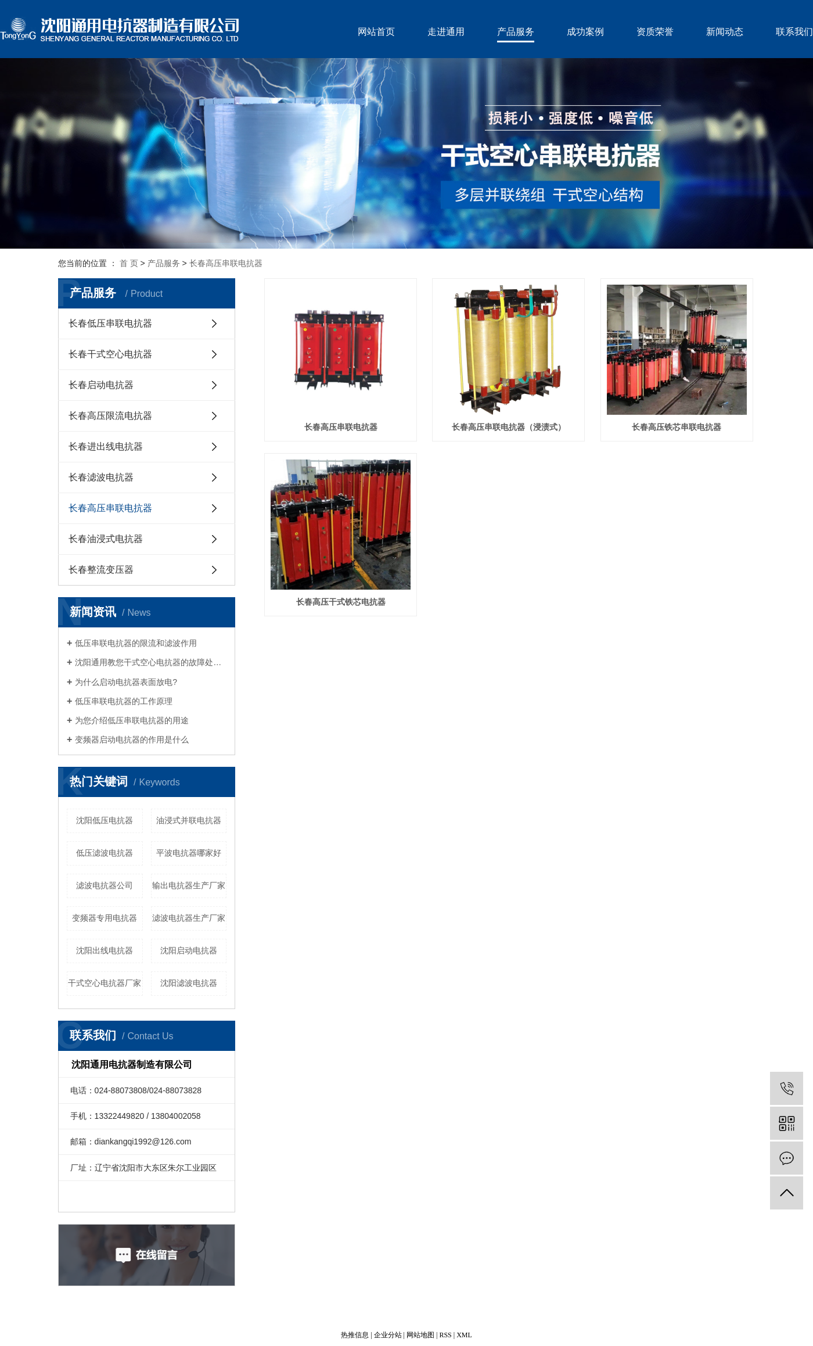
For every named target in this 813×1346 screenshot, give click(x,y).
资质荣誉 (655, 32)
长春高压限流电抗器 (110, 416)
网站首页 (376, 32)
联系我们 (794, 32)
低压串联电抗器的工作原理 (123, 701)
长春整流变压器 (101, 570)
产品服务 (515, 32)
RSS (445, 1335)
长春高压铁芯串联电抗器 (676, 427)
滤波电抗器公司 (104, 885)
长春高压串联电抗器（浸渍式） (509, 427)
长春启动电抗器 (101, 385)
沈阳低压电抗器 (104, 820)
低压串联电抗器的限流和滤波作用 (136, 643)
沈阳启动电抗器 (188, 950)
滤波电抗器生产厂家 (188, 918)
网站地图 (420, 1335)
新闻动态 (724, 32)
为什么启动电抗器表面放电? (126, 682)
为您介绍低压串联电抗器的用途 (132, 720)
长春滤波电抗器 (101, 477)
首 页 (129, 263)
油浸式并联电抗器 (188, 820)
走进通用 (446, 32)
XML (464, 1335)
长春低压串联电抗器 (110, 323)
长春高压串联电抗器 (225, 263)
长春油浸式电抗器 (106, 539)
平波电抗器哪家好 (188, 852)
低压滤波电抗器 (104, 852)
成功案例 (585, 32)
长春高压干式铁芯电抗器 (341, 602)
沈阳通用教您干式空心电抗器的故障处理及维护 (150, 662)
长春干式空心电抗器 (110, 354)
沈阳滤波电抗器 (188, 983)
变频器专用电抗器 (104, 918)
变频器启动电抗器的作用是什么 (132, 739)
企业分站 (388, 1335)
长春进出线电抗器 (106, 446)
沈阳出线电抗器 (104, 950)
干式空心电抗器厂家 (104, 983)
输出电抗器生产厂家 (188, 885)
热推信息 (355, 1335)
